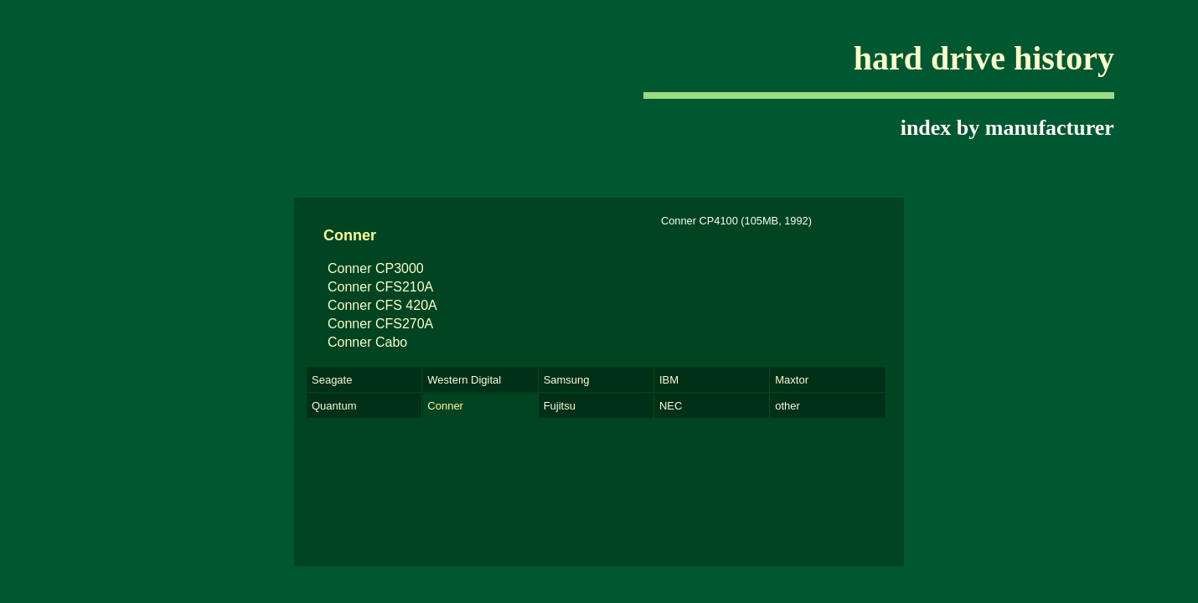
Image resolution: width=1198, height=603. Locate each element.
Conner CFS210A (380, 287)
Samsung (567, 380)
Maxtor (791, 380)
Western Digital (464, 380)
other (787, 405)
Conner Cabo (367, 342)
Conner (445, 405)
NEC (670, 405)
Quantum (334, 405)
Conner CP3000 (376, 268)
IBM (669, 380)
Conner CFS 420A (382, 305)
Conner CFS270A (380, 324)
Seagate (332, 380)
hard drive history (984, 58)
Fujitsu (560, 405)
